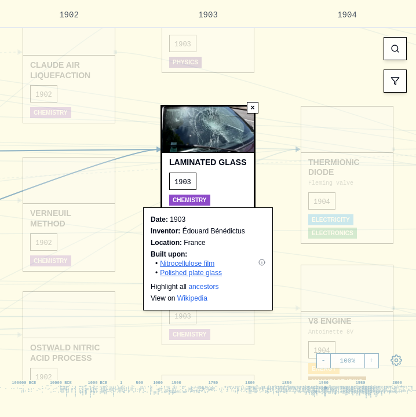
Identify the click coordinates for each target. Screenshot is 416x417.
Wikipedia (192, 298)
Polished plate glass (191, 273)
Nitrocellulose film (187, 263)
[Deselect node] (252, 108)
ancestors (203, 287)
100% (347, 360)
